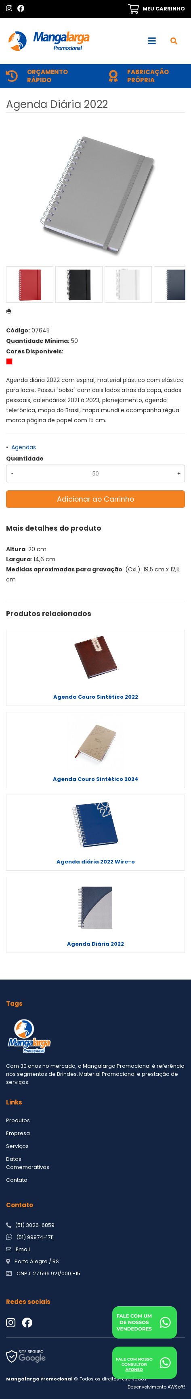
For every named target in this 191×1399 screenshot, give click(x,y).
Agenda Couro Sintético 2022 (95, 697)
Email (23, 1249)
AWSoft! (176, 1387)
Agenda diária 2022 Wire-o (96, 862)
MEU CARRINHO (164, 8)
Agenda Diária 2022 (95, 944)
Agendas (23, 447)
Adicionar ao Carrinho (95, 499)
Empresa (18, 1133)
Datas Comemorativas (27, 1163)
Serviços (17, 1146)
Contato (16, 1180)
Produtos (18, 1120)
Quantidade (25, 459)
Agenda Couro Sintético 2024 (96, 779)
